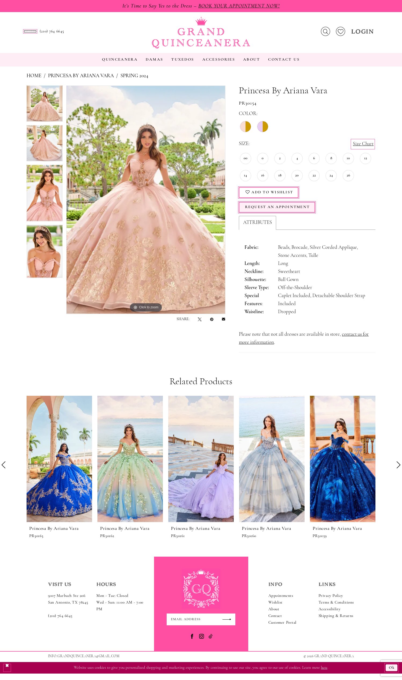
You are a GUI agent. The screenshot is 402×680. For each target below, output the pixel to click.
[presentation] (59, 465)
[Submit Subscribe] (228, 625)
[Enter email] (201, 625)
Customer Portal (282, 629)
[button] (363, 33)
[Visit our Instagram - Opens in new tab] (201, 642)
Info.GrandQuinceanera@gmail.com (83, 662)
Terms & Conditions (336, 609)
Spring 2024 (134, 80)
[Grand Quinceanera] (201, 35)
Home (34, 80)
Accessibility (330, 615)
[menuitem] (64, 34)
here (324, 674)
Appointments (280, 602)
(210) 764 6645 (60, 622)
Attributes (257, 228)
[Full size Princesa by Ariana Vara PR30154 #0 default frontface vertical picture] (146, 205)
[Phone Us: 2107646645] (120, 34)
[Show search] (325, 34)
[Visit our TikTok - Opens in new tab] (210, 642)
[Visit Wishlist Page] (340, 34)
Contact (275, 622)
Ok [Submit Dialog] (392, 674)
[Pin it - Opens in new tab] (212, 324)
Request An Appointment (279, 213)
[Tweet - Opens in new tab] (200, 324)
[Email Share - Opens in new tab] (223, 324)
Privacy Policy (331, 602)
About (273, 615)
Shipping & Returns (336, 622)
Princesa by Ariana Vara (81, 80)
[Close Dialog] (7, 674)
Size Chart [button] (363, 148)
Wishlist (275, 609)
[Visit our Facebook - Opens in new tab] (192, 642)
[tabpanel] (45, 110)
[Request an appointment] (64, 33)
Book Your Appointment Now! (239, 6)
